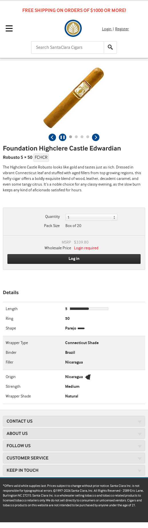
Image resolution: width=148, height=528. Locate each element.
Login (107, 29)
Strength (13, 386)
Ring (9, 318)
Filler (9, 362)
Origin (11, 377)
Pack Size (52, 226)
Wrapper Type (17, 343)
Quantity (52, 216)
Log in (74, 258)
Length (12, 309)
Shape (11, 328)
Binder (11, 352)
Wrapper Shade (18, 396)
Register (122, 29)
